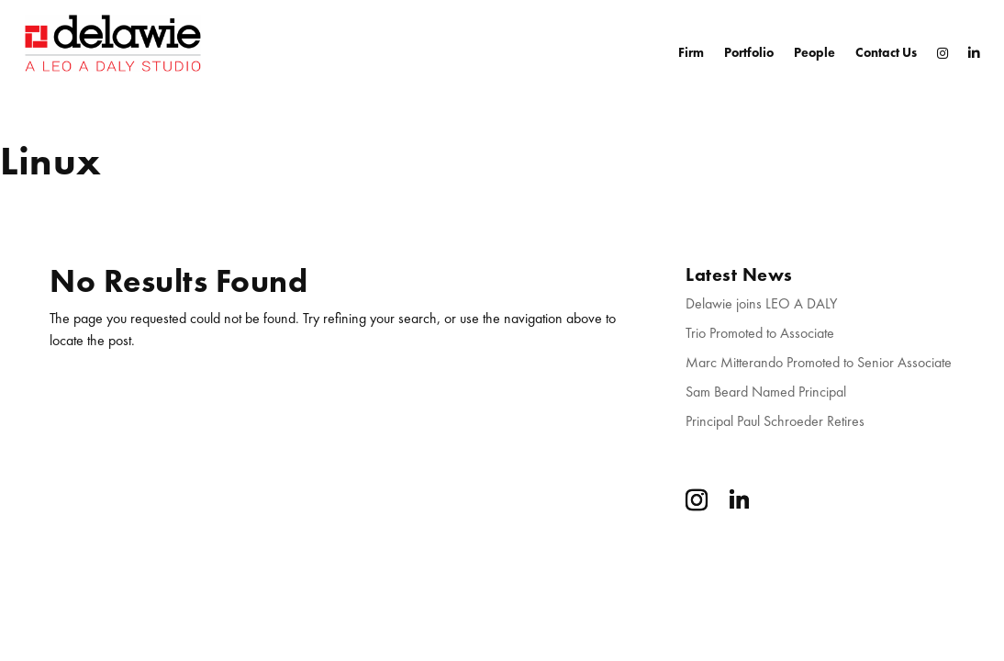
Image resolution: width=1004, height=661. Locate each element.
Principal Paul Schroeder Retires (775, 421)
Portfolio (749, 52)
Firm (691, 52)
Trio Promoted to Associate (760, 332)
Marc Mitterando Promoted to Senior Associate (819, 362)
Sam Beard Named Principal (766, 391)
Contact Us (886, 52)
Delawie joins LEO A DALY (761, 303)
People (814, 52)
